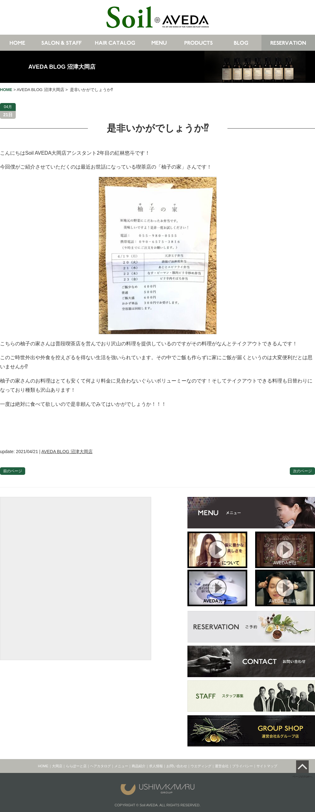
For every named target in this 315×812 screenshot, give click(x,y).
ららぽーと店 (76, 766)
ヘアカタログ (100, 766)
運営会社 (222, 766)
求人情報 (156, 766)
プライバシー (242, 766)
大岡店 (57, 766)
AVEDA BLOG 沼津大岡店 (61, 67)
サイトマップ (266, 766)
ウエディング (201, 766)
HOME (43, 766)
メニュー (121, 766)
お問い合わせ (176, 766)
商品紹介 (139, 766)
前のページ (12, 471)
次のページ (302, 471)
